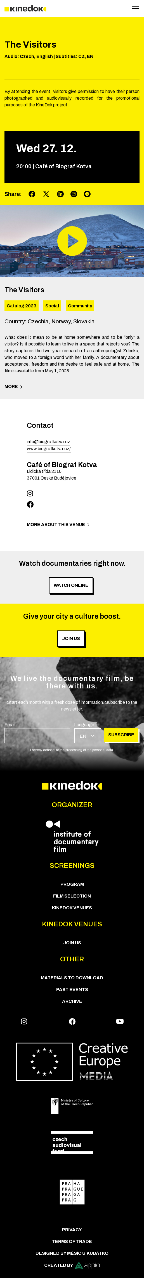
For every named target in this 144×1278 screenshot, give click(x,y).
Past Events (72, 989)
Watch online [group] (71, 585)
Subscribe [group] (121, 734)
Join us (72, 942)
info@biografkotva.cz (48, 441)
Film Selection (72, 896)
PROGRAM (72, 884)
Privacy (72, 1229)
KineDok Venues (72, 907)
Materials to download (72, 977)
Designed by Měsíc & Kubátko (72, 1253)
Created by (72, 1265)
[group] (37, 732)
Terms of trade (72, 1241)
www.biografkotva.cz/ (49, 448)
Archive (72, 1001)
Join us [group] (71, 638)
